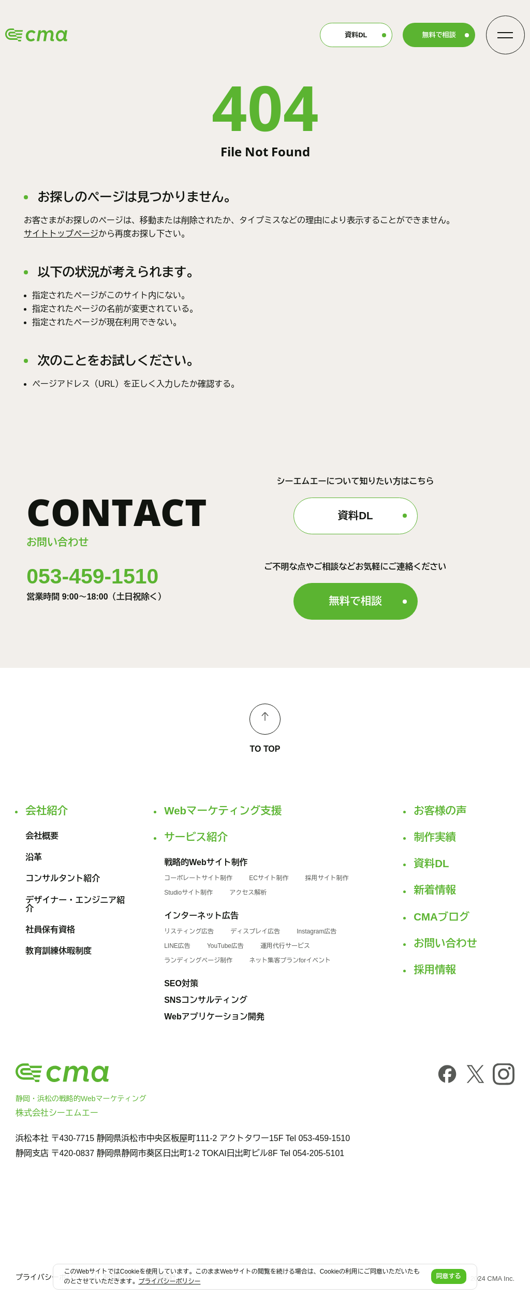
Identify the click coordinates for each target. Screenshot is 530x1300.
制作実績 (435, 837)
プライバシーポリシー (52, 1277)
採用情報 (435, 970)
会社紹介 (46, 811)
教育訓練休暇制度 (58, 951)
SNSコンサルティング (205, 1000)
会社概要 (41, 836)
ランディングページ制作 (198, 960)
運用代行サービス (285, 946)
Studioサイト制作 (188, 892)
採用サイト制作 (327, 878)
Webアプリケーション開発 (214, 1017)
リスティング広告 (189, 931)
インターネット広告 (201, 916)
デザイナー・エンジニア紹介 (75, 904)
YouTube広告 (225, 946)
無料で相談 (439, 35)
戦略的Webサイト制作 (205, 862)
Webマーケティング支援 (223, 811)
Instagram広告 (316, 931)
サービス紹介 (196, 837)
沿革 (33, 857)
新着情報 (435, 890)
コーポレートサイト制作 (198, 878)
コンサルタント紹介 (62, 878)
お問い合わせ (445, 943)
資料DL (356, 35)
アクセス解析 (248, 892)
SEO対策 (181, 984)
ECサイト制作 (269, 878)
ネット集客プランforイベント (290, 960)
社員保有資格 (50, 930)
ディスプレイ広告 (255, 931)
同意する (448, 1276)
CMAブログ (441, 917)
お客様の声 (440, 811)
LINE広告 (177, 946)
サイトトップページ (61, 233)
